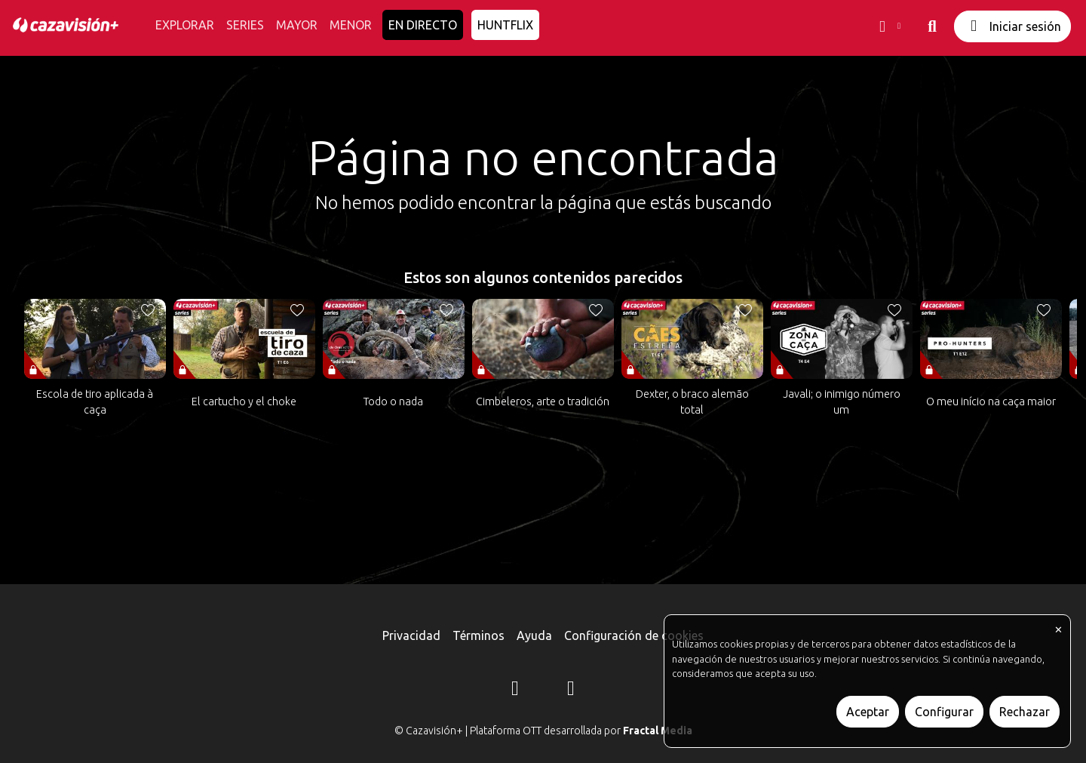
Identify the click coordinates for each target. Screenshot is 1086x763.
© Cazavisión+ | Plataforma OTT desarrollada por (543, 731)
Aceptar (867, 711)
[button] (888, 27)
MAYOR (297, 25)
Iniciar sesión (1012, 26)
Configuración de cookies (634, 635)
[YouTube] (571, 690)
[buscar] (932, 27)
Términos (478, 635)
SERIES (245, 25)
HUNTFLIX (505, 25)
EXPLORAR (184, 25)
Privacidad (411, 635)
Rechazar (1024, 711)
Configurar (944, 711)
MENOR (351, 25)
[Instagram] (515, 690)
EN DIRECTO (422, 25)
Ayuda (534, 635)
